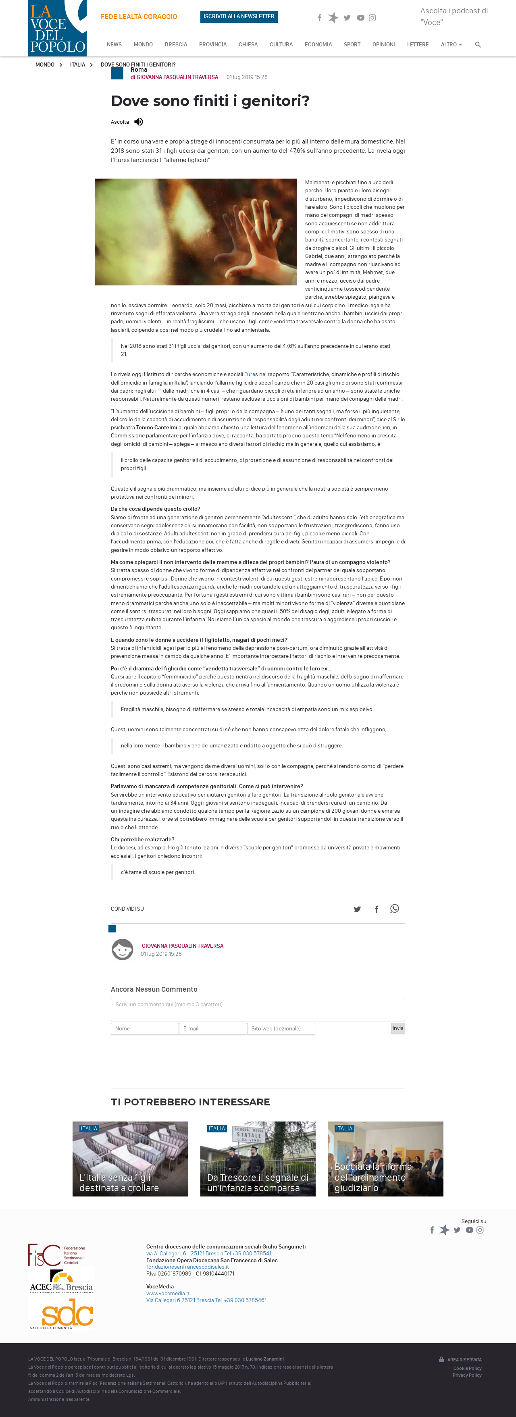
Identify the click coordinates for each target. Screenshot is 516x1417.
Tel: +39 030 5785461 (240, 1300)
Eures (251, 374)
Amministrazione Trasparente (58, 1399)
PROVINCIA (213, 44)
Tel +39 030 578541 (248, 1253)
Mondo (44, 64)
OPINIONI (383, 44)
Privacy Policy (467, 1375)
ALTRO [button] (451, 44)
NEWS (114, 44)
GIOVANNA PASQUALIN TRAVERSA (181, 946)
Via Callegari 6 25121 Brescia (180, 1300)
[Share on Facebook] (377, 910)
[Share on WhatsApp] (396, 910)
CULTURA (281, 44)
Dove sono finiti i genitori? (138, 64)
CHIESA (248, 44)
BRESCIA (176, 44)
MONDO (143, 44)
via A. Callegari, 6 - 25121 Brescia (184, 1253)
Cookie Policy (468, 1368)
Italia (77, 64)
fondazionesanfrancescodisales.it (187, 1266)
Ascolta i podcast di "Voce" (454, 16)
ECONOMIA (318, 44)
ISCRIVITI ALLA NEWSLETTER (239, 16)
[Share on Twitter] (357, 910)
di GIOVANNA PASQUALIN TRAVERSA (175, 77)
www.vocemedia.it (167, 1293)
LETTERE (418, 44)
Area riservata (459, 1360)
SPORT (352, 44)
